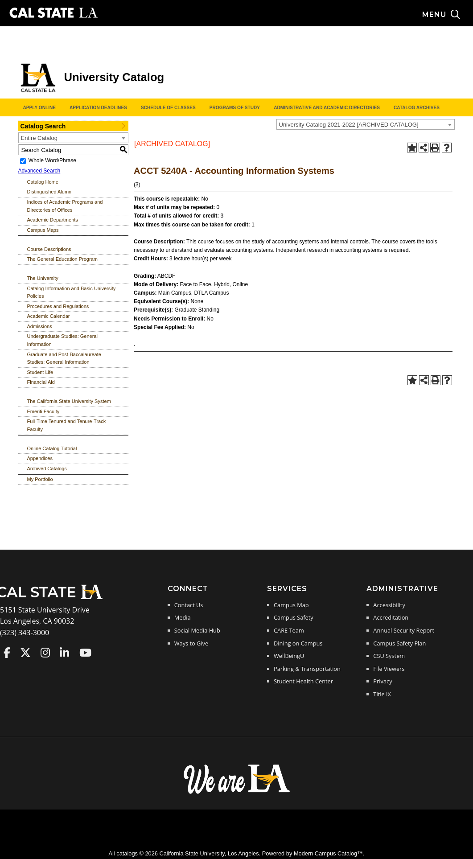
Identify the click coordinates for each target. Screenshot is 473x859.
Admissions (39, 326)
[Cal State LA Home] (52, 598)
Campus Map (291, 605)
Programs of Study (235, 107)
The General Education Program (62, 259)
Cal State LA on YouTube (85, 652)
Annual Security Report (403, 630)
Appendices (40, 458)
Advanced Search (39, 171)
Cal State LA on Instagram (45, 652)
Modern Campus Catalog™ (328, 853)
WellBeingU (289, 656)
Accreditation (390, 617)
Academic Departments (52, 219)
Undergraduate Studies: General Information (62, 340)
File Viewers (388, 669)
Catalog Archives (417, 107)
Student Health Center (303, 681)
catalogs (127, 853)
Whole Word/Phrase (52, 160)
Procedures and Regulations (58, 306)
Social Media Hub (197, 630)
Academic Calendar (48, 316)
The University (42, 278)
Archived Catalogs (47, 468)
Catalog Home (42, 182)
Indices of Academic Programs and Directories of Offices (65, 206)
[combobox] (365, 124)
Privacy (382, 681)
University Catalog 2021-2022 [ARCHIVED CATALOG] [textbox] (349, 124)
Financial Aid (41, 382)
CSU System (389, 656)
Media (182, 617)
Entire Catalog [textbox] (39, 138)
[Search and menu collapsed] (447, 14)
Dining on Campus (298, 643)
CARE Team (289, 630)
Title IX (382, 694)
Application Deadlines (98, 107)
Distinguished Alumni (50, 191)
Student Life (40, 372)
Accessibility (389, 605)
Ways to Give (191, 643)
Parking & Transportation (307, 669)
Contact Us (188, 605)
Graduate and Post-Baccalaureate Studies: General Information (64, 358)
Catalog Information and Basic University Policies (71, 292)
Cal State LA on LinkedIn (64, 652)
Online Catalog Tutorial (52, 448)
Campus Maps (43, 230)
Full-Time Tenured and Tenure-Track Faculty (66, 425)
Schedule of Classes (168, 107)
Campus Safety (293, 617)
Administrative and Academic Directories (327, 107)
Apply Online (39, 107)
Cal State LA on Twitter (25, 652)
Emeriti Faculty (43, 411)
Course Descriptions (49, 249)
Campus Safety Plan (399, 643)
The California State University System (69, 401)
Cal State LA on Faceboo (7, 652)
